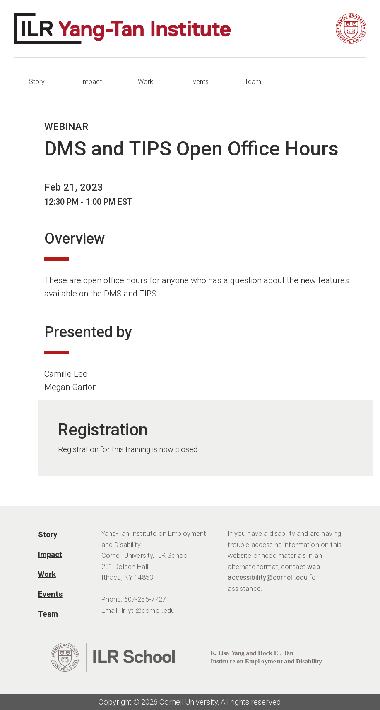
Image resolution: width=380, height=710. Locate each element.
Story (37, 82)
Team (253, 82)
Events (199, 82)
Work (145, 82)
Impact (91, 82)
